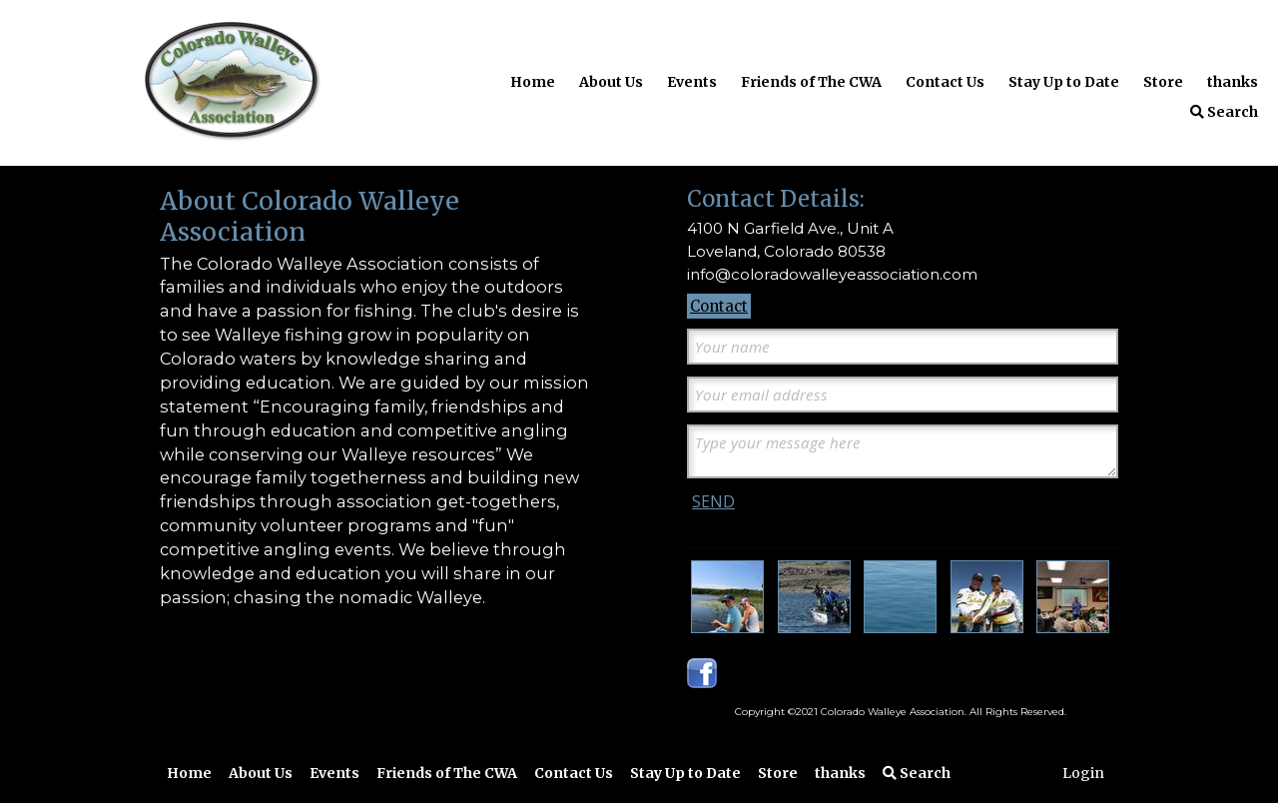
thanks (1232, 82)
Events (692, 82)
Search (1224, 112)
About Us (611, 82)
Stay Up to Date (1063, 82)
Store (1163, 82)
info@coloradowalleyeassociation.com (832, 274)
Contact (719, 306)
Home (532, 82)
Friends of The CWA (811, 82)
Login (1083, 773)
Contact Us (945, 82)
